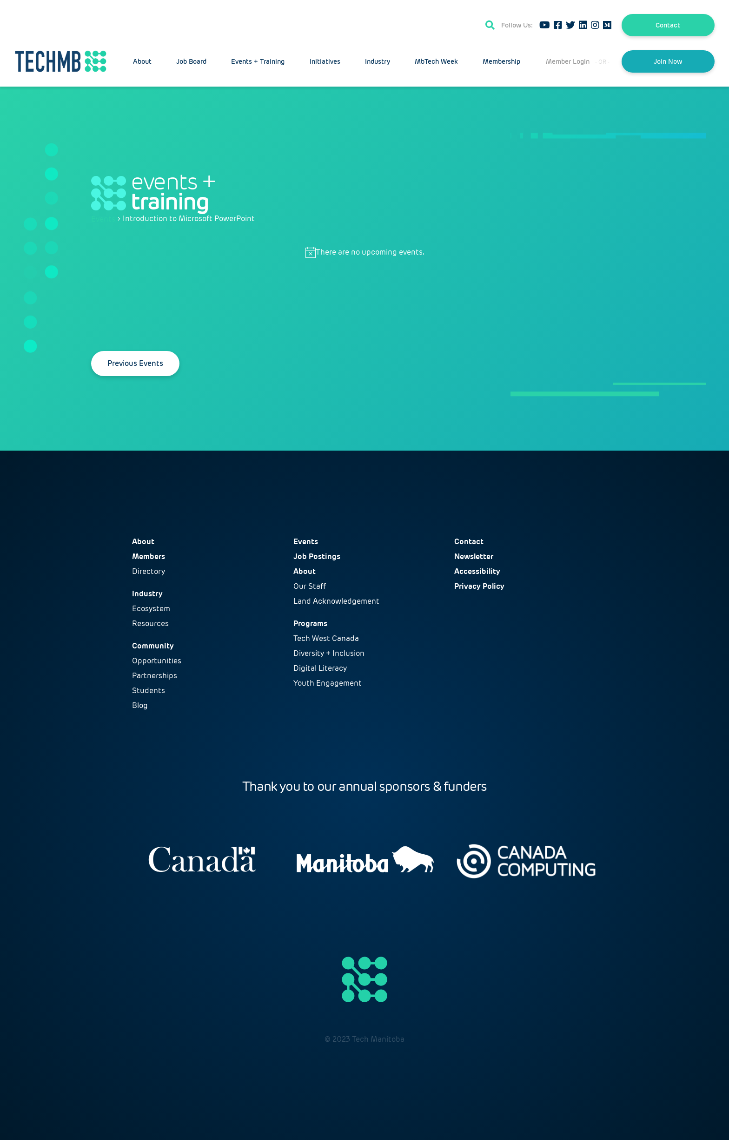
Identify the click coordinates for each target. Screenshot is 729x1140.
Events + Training (258, 61)
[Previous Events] (135, 363)
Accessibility (477, 571)
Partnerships (154, 676)
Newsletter (473, 556)
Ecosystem (151, 609)
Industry (377, 61)
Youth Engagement (327, 683)
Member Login (568, 61)
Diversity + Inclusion (328, 653)
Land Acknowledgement (336, 601)
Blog (140, 705)
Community (153, 646)
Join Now (668, 61)
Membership (501, 61)
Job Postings (316, 556)
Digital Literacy (320, 668)
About (142, 61)
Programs (310, 623)
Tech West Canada (326, 638)
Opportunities (156, 661)
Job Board (191, 61)
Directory (148, 571)
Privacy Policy (479, 586)
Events (103, 219)
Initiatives (325, 61)
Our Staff (309, 586)
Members (148, 556)
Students (148, 690)
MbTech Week (436, 61)
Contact (668, 25)
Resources (150, 623)
